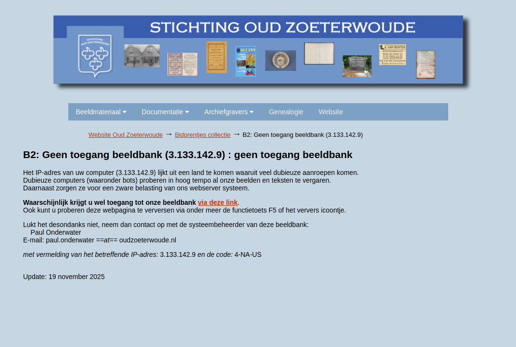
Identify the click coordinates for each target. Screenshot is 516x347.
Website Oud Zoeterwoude (125, 134)
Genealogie (286, 112)
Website (331, 112)
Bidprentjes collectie (203, 134)
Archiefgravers (228, 112)
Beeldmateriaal (101, 112)
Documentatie (165, 112)
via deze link (218, 202)
